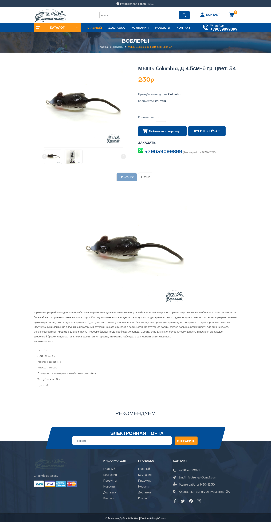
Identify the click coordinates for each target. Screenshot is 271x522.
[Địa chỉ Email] (122, 439)
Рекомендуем (135, 411)
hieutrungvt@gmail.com (201, 476)
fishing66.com (157, 517)
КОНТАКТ (213, 14)
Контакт (108, 498)
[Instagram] (199, 500)
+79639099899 (223, 29)
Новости (109, 487)
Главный (109, 469)
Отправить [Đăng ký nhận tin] (186, 440)
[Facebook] (175, 500)
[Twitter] (183, 500)
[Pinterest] (191, 500)
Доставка (109, 492)
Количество (146, 117)
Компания (110, 475)
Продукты (110, 481)
